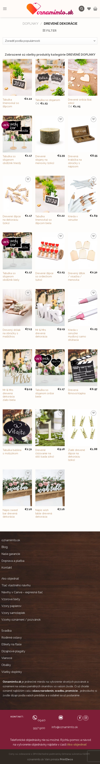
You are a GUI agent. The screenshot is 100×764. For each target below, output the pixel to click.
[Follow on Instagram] (85, 718)
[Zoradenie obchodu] (50, 40)
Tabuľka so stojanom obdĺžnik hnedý (12, 159)
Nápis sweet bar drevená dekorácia (10, 513)
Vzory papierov (11, 606)
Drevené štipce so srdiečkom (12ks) (44, 276)
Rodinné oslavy (11, 637)
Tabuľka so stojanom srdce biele (44, 393)
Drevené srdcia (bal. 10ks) (80, 101)
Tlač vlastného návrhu (16, 585)
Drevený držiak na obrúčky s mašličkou (12, 333)
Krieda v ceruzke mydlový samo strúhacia (77, 334)
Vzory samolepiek (13, 613)
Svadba (6, 630)
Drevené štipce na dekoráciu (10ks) (12, 219)
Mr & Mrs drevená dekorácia (41, 333)
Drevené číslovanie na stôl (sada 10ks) (44, 453)
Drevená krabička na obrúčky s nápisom (75, 161)
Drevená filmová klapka (76, 391)
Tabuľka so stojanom (47, 99)
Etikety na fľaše (11, 644)
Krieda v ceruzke (73, 218)
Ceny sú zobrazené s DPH (23, 754)
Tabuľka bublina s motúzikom (12, 451)
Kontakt (6, 567)
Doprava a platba (12, 561)
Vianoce (6, 658)
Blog (4, 547)
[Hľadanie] (81, 9)
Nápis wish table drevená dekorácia (43, 513)
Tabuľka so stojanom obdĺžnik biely (11, 276)
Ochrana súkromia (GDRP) (76, 754)
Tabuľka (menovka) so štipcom (11, 103)
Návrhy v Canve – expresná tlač (22, 592)
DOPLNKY (30, 23)
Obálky (6, 665)
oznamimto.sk (10, 540)
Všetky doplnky (11, 672)
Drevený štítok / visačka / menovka (76, 276)
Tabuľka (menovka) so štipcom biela (43, 219)
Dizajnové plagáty (13, 651)
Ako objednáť (10, 578)
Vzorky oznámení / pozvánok (21, 619)
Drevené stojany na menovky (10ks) (44, 159)
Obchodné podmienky (49, 754)
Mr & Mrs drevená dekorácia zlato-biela (9, 394)
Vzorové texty (10, 599)
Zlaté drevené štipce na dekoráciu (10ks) (76, 454)
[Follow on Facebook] (80, 718)
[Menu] (5, 8)
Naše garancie (10, 554)
